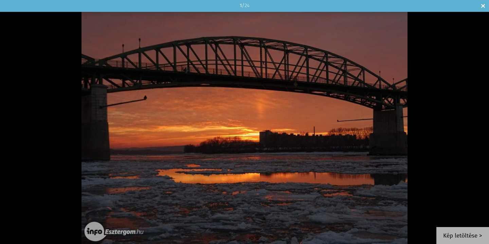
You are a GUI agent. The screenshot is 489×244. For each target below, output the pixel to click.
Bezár (483, 6)
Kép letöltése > (462, 236)
